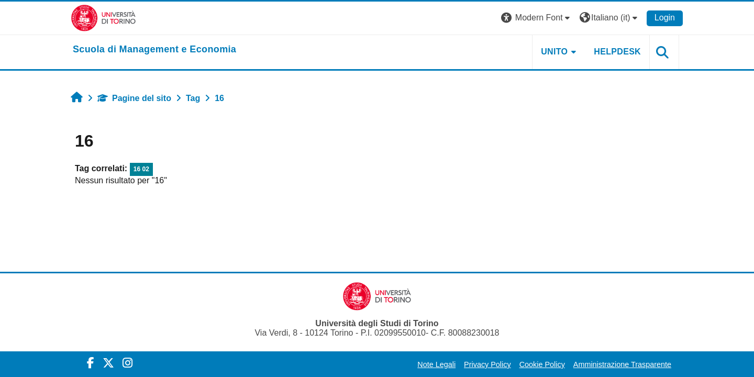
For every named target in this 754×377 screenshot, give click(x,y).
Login (665, 17)
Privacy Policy (487, 364)
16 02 (141, 169)
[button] (537, 18)
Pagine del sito (134, 98)
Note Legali (436, 364)
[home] (154, 50)
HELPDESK (617, 51)
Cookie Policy (542, 364)
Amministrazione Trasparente (622, 364)
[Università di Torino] (103, 17)
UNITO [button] (554, 51)
